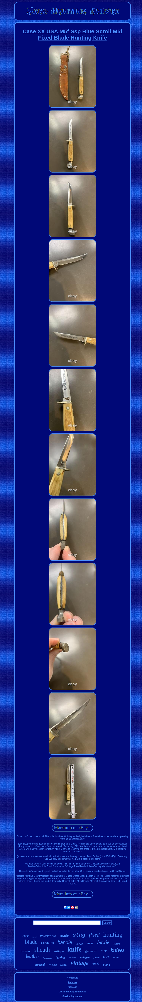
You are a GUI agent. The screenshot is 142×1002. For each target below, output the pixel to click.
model (116, 957)
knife (74, 949)
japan (96, 958)
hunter (26, 951)
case (25, 936)
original (52, 964)
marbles (72, 957)
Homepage (72, 977)
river (90, 943)
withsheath (48, 936)
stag (79, 935)
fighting (60, 957)
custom (47, 942)
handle (65, 942)
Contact (72, 987)
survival (40, 964)
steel (95, 964)
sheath (42, 949)
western (116, 943)
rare (103, 950)
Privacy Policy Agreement (72, 991)
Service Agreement (72, 996)
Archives (72, 982)
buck (106, 957)
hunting (113, 934)
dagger (79, 943)
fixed (94, 935)
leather (32, 956)
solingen (85, 957)
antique (59, 951)
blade (31, 942)
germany (91, 951)
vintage (80, 962)
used (35, 937)
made (64, 935)
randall (63, 965)
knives (118, 950)
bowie (103, 942)
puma (106, 964)
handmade (47, 958)
